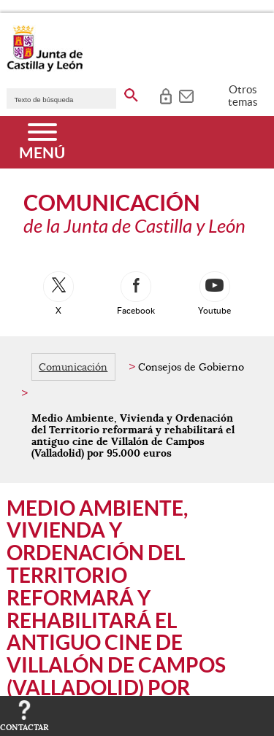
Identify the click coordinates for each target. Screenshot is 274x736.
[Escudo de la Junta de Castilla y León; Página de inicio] (45, 68)
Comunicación (73, 366)
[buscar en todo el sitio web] (131, 92)
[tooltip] (165, 94)
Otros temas (243, 95)
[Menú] (42, 142)
